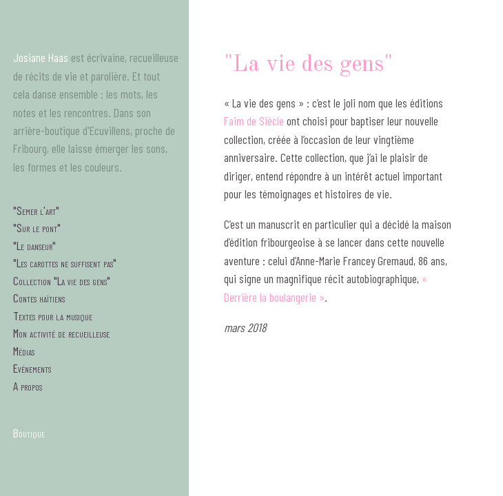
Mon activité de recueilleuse (61, 332)
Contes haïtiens (39, 297)
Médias (23, 350)
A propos (27, 385)
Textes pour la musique (52, 315)
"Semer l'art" (36, 210)
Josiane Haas (40, 57)
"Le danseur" (34, 245)
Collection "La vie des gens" (61, 280)
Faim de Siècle (254, 120)
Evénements (32, 367)
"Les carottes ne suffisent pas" (64, 262)
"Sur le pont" (37, 227)
